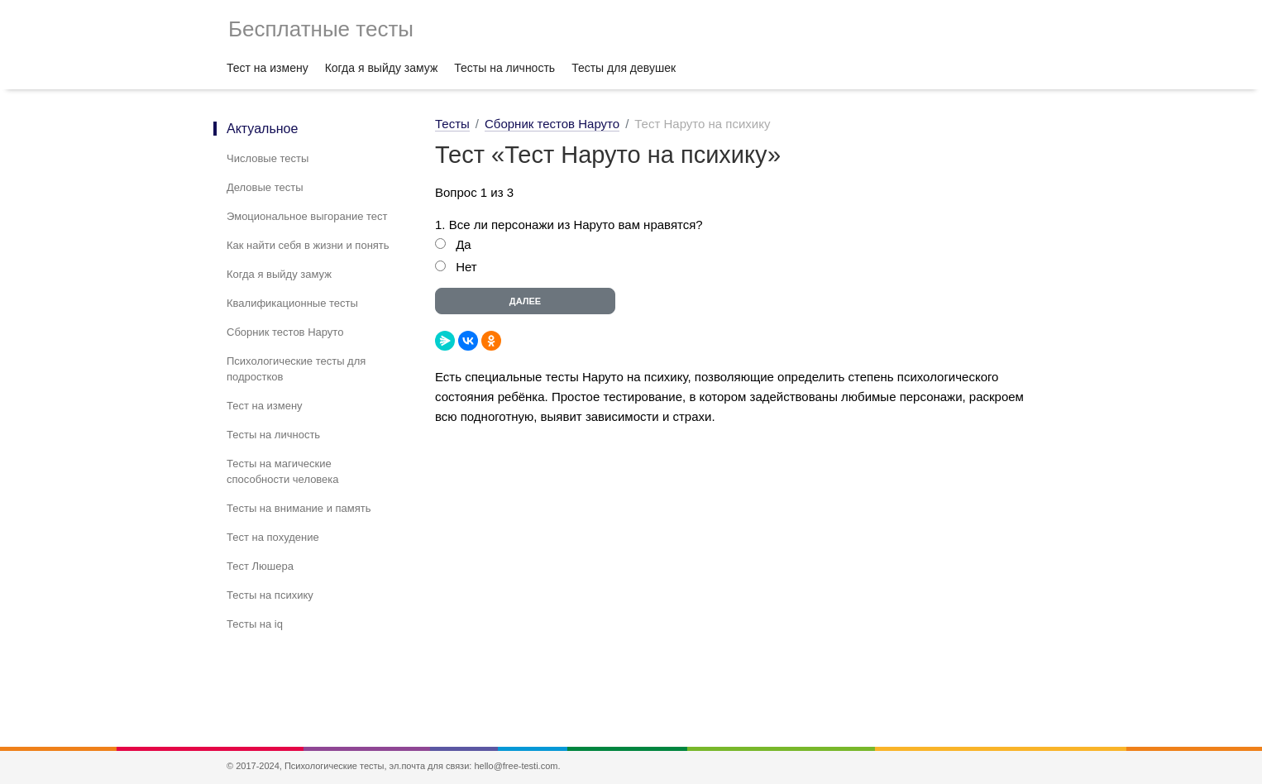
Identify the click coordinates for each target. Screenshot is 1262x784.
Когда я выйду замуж (381, 67)
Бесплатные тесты (320, 29)
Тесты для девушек (623, 67)
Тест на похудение (273, 537)
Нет (466, 267)
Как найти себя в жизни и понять (308, 245)
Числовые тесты (267, 158)
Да (463, 244)
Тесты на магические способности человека (283, 471)
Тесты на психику (270, 595)
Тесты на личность (504, 67)
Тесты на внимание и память (299, 508)
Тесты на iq (255, 624)
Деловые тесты (265, 187)
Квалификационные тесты (292, 303)
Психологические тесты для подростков (296, 369)
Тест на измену (267, 67)
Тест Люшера (260, 566)
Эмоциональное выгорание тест (307, 216)
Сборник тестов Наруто (285, 332)
